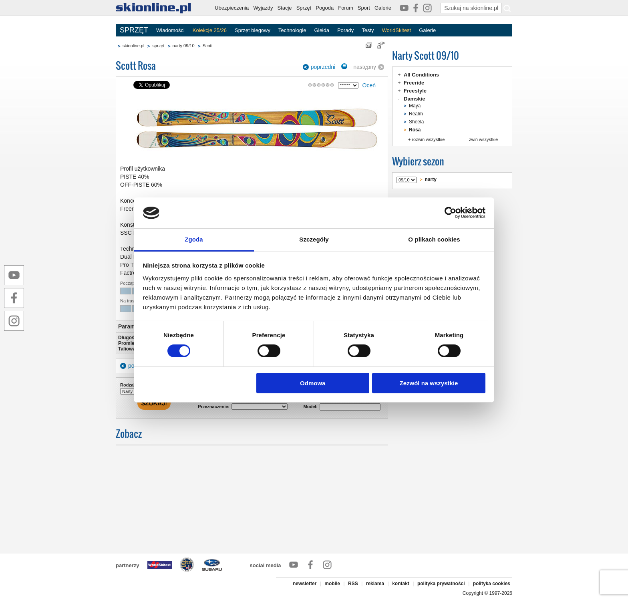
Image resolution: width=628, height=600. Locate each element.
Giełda (321, 30)
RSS (353, 583)
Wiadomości (170, 30)
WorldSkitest (396, 30)
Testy (368, 30)
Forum (345, 8)
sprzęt (158, 45)
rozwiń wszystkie (428, 139)
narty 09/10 (184, 45)
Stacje (284, 8)
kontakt (400, 583)
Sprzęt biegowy (252, 30)
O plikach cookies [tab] (434, 239)
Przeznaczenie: (213, 406)
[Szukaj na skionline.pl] (507, 8)
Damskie (414, 99)
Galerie (382, 8)
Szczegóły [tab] (313, 239)
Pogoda (325, 8)
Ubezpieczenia (232, 8)
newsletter (304, 583)
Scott (208, 45)
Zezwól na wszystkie (428, 383)
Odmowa (312, 383)
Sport (364, 8)
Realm (416, 114)
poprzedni (323, 67)
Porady (345, 30)
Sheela (416, 122)
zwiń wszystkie (483, 139)
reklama (375, 583)
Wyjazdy (263, 8)
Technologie (292, 30)
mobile (332, 583)
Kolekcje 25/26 (210, 30)
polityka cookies (491, 583)
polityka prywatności (441, 583)
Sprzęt (304, 8)
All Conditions (421, 75)
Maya (415, 106)
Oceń (369, 85)
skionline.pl (133, 45)
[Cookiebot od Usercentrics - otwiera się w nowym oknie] (450, 213)
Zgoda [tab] (194, 239)
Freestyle (415, 91)
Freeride (414, 83)
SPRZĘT (134, 30)
